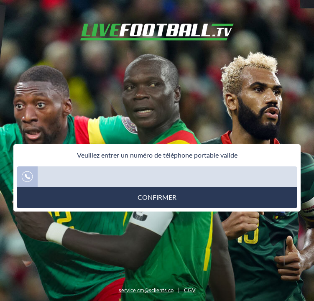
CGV (190, 290)
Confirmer (157, 197)
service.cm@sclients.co (146, 290)
